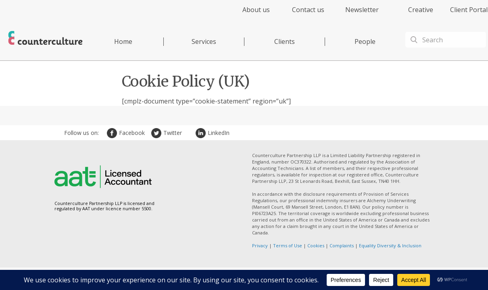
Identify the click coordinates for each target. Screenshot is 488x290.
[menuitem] (249, 14)
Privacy (260, 245)
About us (256, 9)
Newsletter (362, 9)
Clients (284, 41)
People (365, 41)
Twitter (157, 133)
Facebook (113, 133)
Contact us (308, 9)
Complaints (342, 245)
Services (204, 41)
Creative (420, 9)
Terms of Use (287, 245)
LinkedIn (202, 133)
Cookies (315, 245)
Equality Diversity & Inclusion (390, 245)
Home (123, 41)
